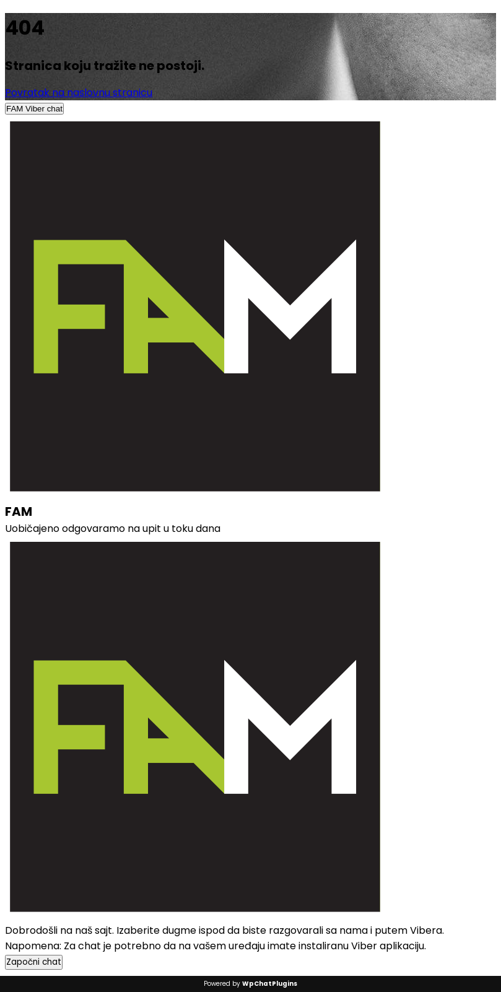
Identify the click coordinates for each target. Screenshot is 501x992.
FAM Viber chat (34, 108)
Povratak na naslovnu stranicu (78, 92)
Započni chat (33, 962)
